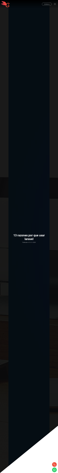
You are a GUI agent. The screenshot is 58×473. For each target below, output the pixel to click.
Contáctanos (47, 4)
